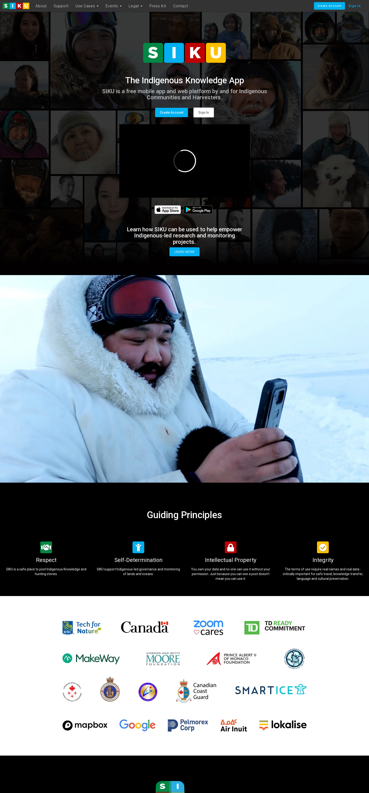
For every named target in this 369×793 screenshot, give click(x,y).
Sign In (203, 112)
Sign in (355, 6)
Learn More (184, 251)
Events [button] (114, 6)
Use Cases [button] (87, 6)
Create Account (329, 6)
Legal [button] (135, 6)
